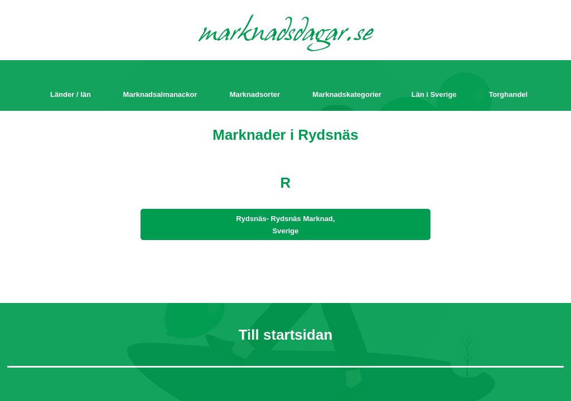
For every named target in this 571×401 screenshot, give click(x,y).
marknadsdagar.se (286, 34)
